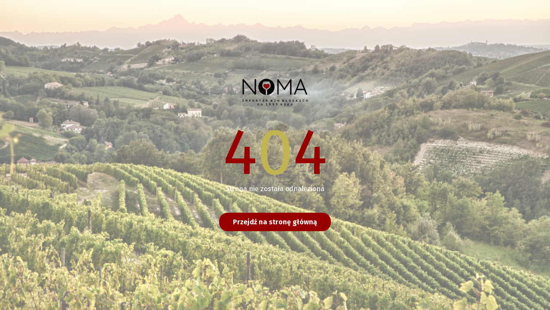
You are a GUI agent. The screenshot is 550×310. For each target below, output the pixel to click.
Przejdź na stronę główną (275, 222)
